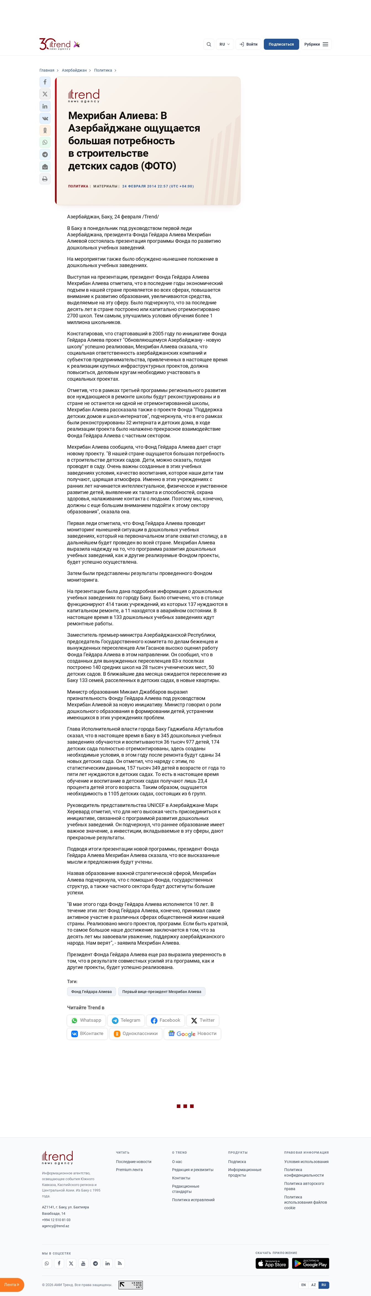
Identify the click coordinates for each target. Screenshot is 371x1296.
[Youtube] (83, 1263)
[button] (45, 82)
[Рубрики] (316, 44)
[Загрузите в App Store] (272, 1263)
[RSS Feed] (120, 1263)
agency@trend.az (55, 1226)
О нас (177, 1161)
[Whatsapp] (47, 1263)
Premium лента (129, 1169)
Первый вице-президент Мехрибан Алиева (161, 991)
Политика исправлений (193, 1200)
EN (303, 1285)
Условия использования (306, 1161)
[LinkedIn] (108, 1263)
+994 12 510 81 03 (56, 1220)
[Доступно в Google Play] (310, 1263)
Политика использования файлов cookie (305, 1202)
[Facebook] (59, 1263)
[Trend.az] (60, 44)
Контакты (181, 1178)
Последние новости (133, 1161)
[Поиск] (208, 44)
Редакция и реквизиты (193, 1169)
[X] (71, 1263)
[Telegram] (96, 1263)
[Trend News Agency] (57, 1158)
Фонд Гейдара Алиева (91, 991)
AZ (313, 1285)
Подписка (237, 1161)
